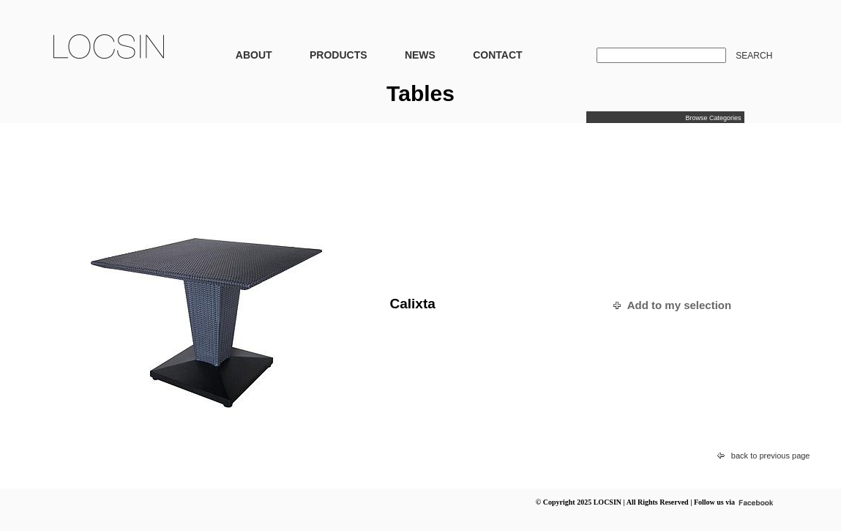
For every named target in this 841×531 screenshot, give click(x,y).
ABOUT (254, 55)
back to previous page (770, 455)
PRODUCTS (338, 55)
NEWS (420, 55)
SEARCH (754, 56)
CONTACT (497, 55)
